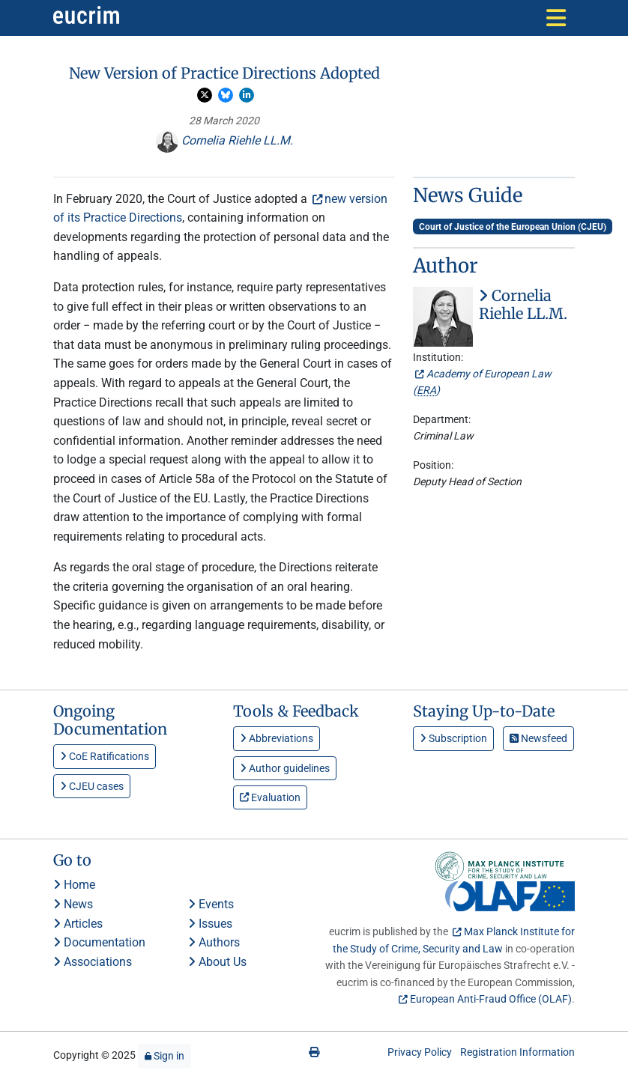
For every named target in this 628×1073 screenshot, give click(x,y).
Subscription (453, 738)
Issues (210, 924)
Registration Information (517, 1052)
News (73, 904)
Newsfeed (538, 738)
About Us (217, 962)
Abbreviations (276, 738)
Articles (78, 924)
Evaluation (270, 797)
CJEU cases (92, 786)
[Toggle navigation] (556, 17)
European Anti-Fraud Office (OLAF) (491, 999)
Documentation (99, 942)
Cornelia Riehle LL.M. (224, 140)
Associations (92, 962)
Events (211, 904)
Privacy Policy (419, 1052)
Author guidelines (285, 768)
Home (74, 885)
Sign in (164, 1056)
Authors (214, 942)
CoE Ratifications (104, 756)
